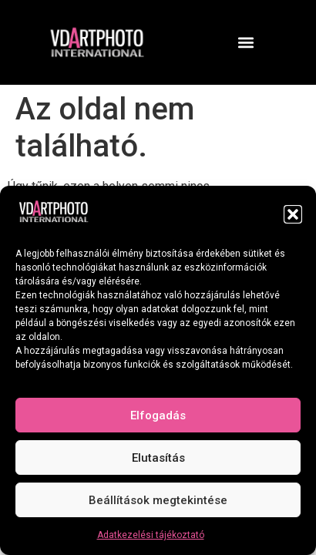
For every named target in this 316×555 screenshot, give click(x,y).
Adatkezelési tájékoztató (150, 535)
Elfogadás (158, 415)
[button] (293, 214)
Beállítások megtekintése (158, 500)
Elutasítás (158, 458)
